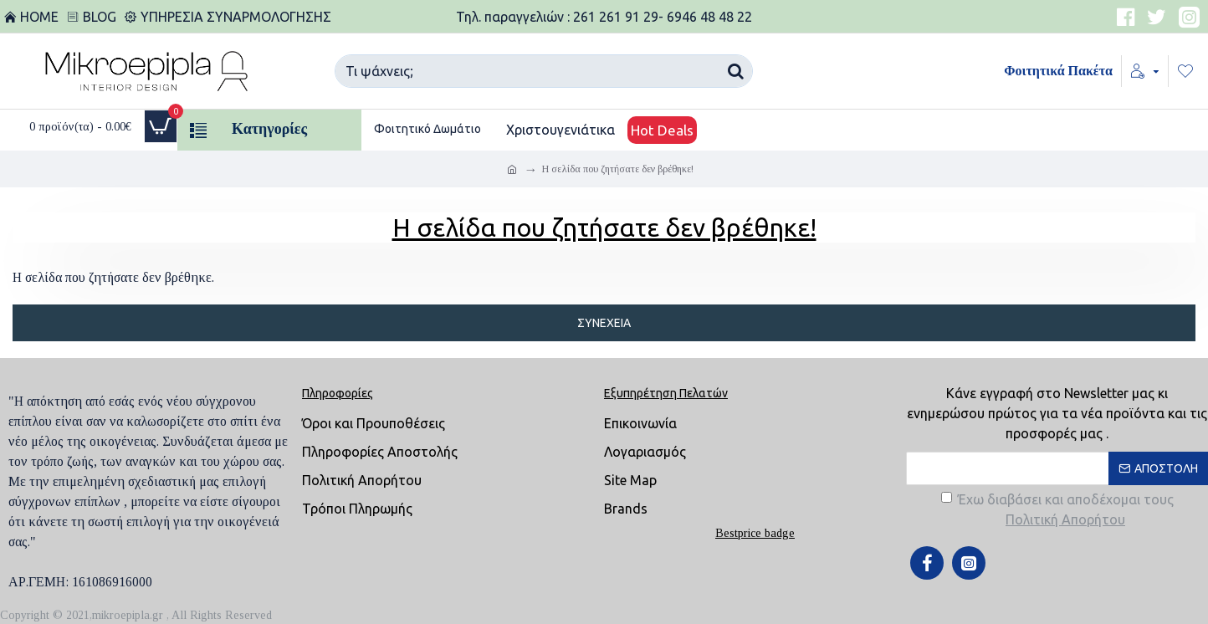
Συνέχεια (604, 323)
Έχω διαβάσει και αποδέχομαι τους (1057, 510)
